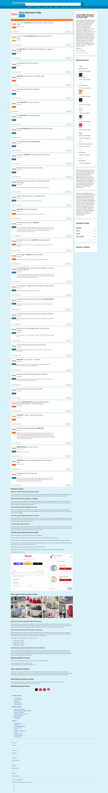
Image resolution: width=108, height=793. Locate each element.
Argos (80, 127)
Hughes (81, 102)
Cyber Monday (18, 704)
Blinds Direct (82, 160)
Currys (80, 119)
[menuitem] (30, 7)
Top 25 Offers (18, 698)
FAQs (16, 729)
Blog (51, 7)
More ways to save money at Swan (24, 594)
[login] (80, 50)
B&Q (80, 94)
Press (16, 732)
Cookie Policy (18, 737)
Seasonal (45, 7)
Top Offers (56, 7)
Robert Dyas (82, 77)
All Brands (17, 718)
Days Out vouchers (19, 712)
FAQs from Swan (17, 489)
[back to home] (19, 3)
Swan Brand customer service (22, 679)
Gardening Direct (83, 85)
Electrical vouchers (19, 715)
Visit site (78, 48)
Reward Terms (18, 727)
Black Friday (17, 702)
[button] (30, 7)
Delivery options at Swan (20, 658)
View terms (68, 31)
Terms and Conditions (20, 726)
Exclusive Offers (65, 7)
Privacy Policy (18, 723)
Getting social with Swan (20, 686)
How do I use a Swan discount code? (25, 532)
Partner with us (18, 735)
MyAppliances (82, 152)
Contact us (17, 724)
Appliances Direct (83, 68)
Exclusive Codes (18, 699)
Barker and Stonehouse (85, 135)
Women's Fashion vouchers (21, 713)
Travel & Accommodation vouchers (23, 710)
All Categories (18, 716)
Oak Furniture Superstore (85, 144)
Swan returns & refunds (20, 669)
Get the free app (19, 734)
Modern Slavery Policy (20, 731)
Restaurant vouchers (76, 7)
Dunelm (81, 110)
